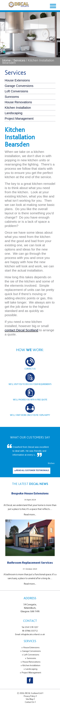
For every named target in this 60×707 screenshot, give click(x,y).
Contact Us (29, 702)
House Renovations (18, 102)
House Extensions (17, 80)
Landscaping (13, 113)
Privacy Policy (29, 696)
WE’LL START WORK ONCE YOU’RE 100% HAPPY (30, 415)
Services (19, 60)
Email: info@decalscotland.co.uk (30, 634)
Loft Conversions (16, 91)
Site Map (29, 699)
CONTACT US (30, 368)
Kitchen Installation (18, 107)
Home (6, 60)
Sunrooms (12, 96)
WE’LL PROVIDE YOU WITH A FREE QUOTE (30, 399)
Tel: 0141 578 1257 (30, 627)
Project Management (19, 118)
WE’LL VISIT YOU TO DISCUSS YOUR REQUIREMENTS (30, 384)
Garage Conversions (19, 85)
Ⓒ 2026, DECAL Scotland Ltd (29, 693)
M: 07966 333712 (30, 630)
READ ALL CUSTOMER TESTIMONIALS (32, 471)
